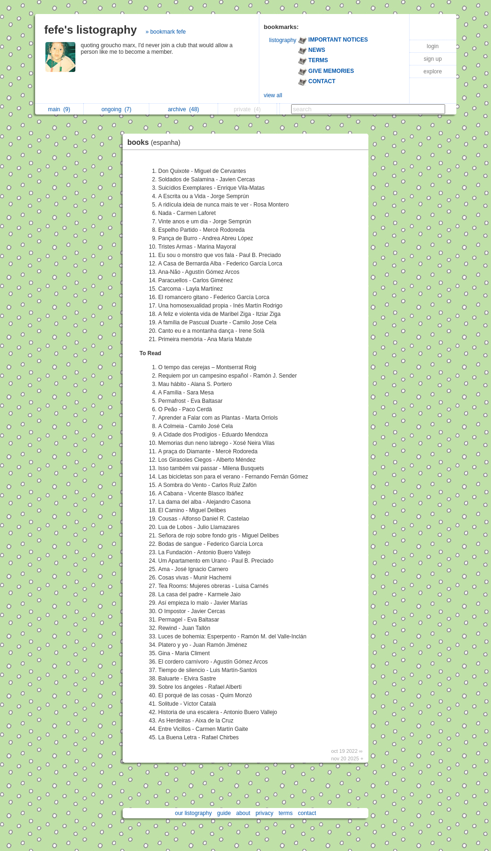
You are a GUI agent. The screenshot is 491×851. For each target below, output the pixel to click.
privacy (264, 813)
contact (307, 813)
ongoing (117, 109)
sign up (433, 59)
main (59, 109)
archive (183, 109)
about (243, 813)
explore (433, 71)
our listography (193, 813)
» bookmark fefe (166, 32)
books (156, 142)
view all (273, 95)
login (433, 46)
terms (285, 813)
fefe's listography (90, 29)
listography (282, 40)
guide (224, 813)
